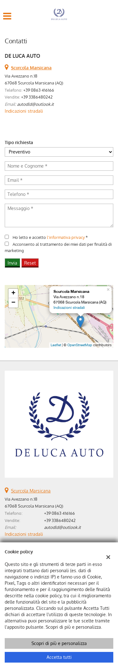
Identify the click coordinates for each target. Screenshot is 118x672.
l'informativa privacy (66, 237)
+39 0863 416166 (38, 90)
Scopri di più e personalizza (59, 643)
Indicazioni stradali (24, 111)
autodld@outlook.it (35, 104)
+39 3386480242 (37, 96)
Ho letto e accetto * (50, 237)
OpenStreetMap (79, 345)
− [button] (13, 303)
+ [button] (13, 293)
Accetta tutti (59, 657)
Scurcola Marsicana (31, 490)
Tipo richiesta (19, 142)
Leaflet (56, 345)
